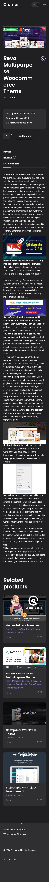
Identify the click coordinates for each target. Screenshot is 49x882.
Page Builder (21, 684)
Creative (11, 684)
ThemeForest (35, 684)
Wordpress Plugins (14, 829)
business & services (31, 681)
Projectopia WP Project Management (21, 789)
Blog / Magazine (13, 681)
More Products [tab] (11, 163)
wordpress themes (25, 122)
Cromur (11, 4)
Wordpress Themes (14, 834)
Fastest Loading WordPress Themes (23, 629)
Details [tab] (7, 151)
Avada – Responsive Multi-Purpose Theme (20, 675)
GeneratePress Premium (22, 625)
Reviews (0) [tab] (9, 157)
